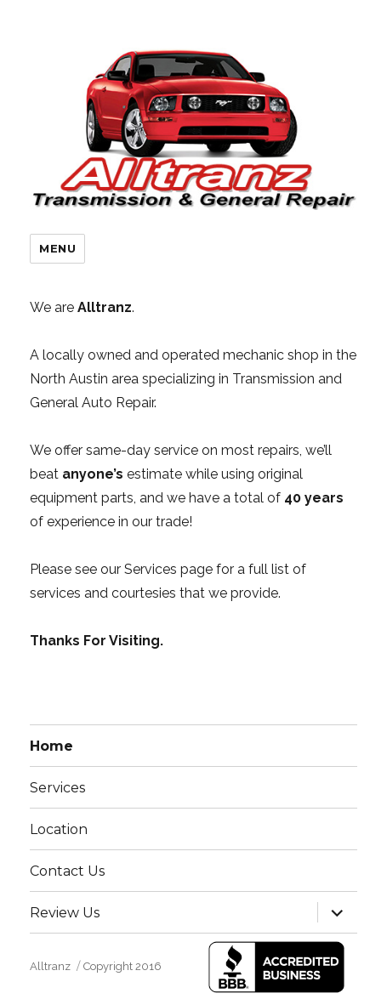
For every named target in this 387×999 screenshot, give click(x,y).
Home (51, 746)
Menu (57, 248)
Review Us (65, 913)
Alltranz (50, 966)
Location (59, 829)
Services (57, 788)
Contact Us (67, 871)
